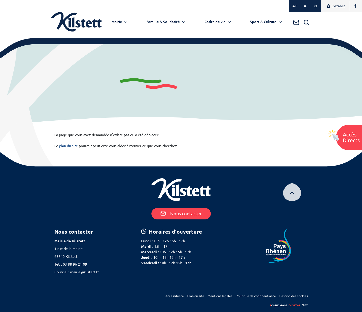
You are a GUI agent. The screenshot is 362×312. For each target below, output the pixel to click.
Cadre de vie (214, 22)
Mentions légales (220, 296)
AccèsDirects (351, 137)
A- (305, 6)
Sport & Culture (263, 22)
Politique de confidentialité (256, 296)
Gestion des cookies (293, 296)
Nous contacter (181, 213)
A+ (294, 6)
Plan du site (195, 296)
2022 (289, 305)
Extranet (336, 6)
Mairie (116, 22)
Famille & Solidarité (163, 22)
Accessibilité (174, 296)
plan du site (68, 146)
